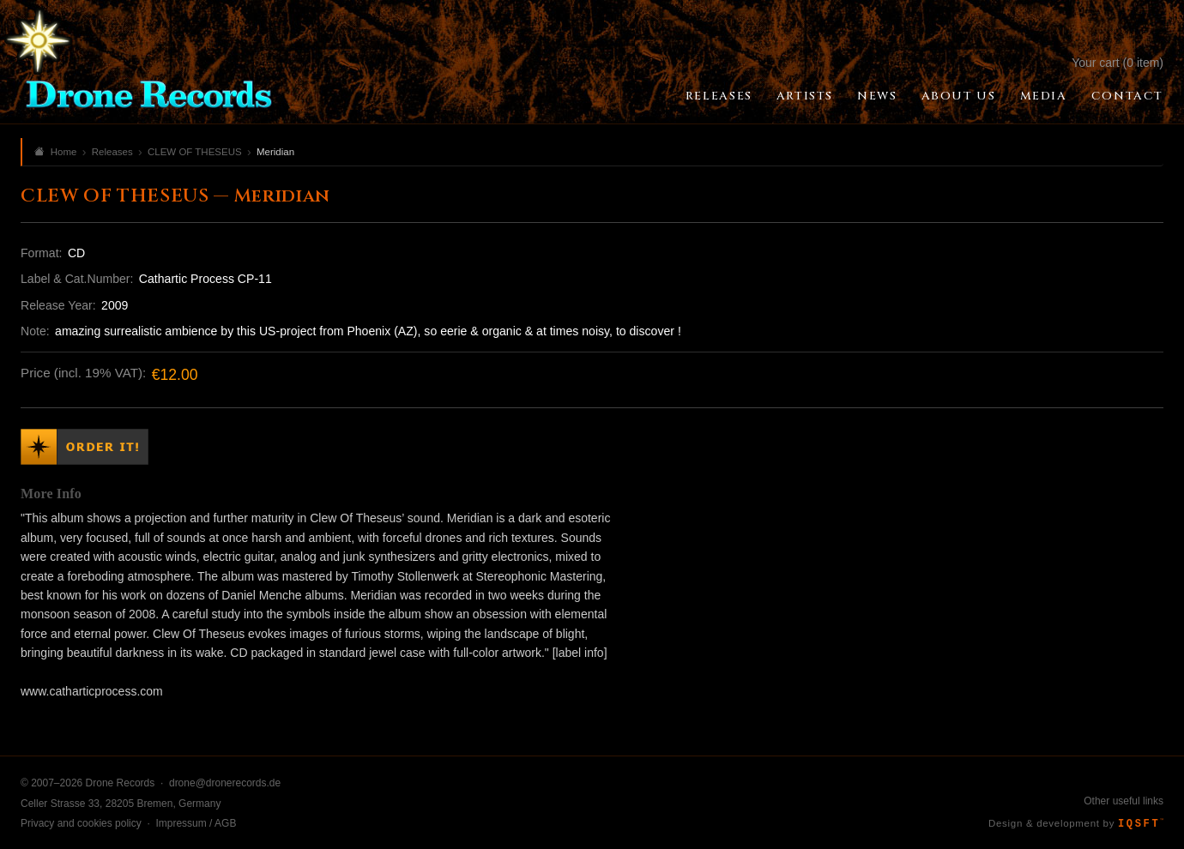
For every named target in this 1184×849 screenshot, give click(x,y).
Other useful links (1123, 801)
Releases (719, 96)
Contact (1127, 96)
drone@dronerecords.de (225, 783)
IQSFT (1140, 824)
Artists (804, 96)
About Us (958, 96)
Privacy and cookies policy (81, 823)
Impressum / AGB (195, 823)
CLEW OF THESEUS (195, 152)
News (877, 96)
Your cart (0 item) (1117, 62)
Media (1043, 96)
